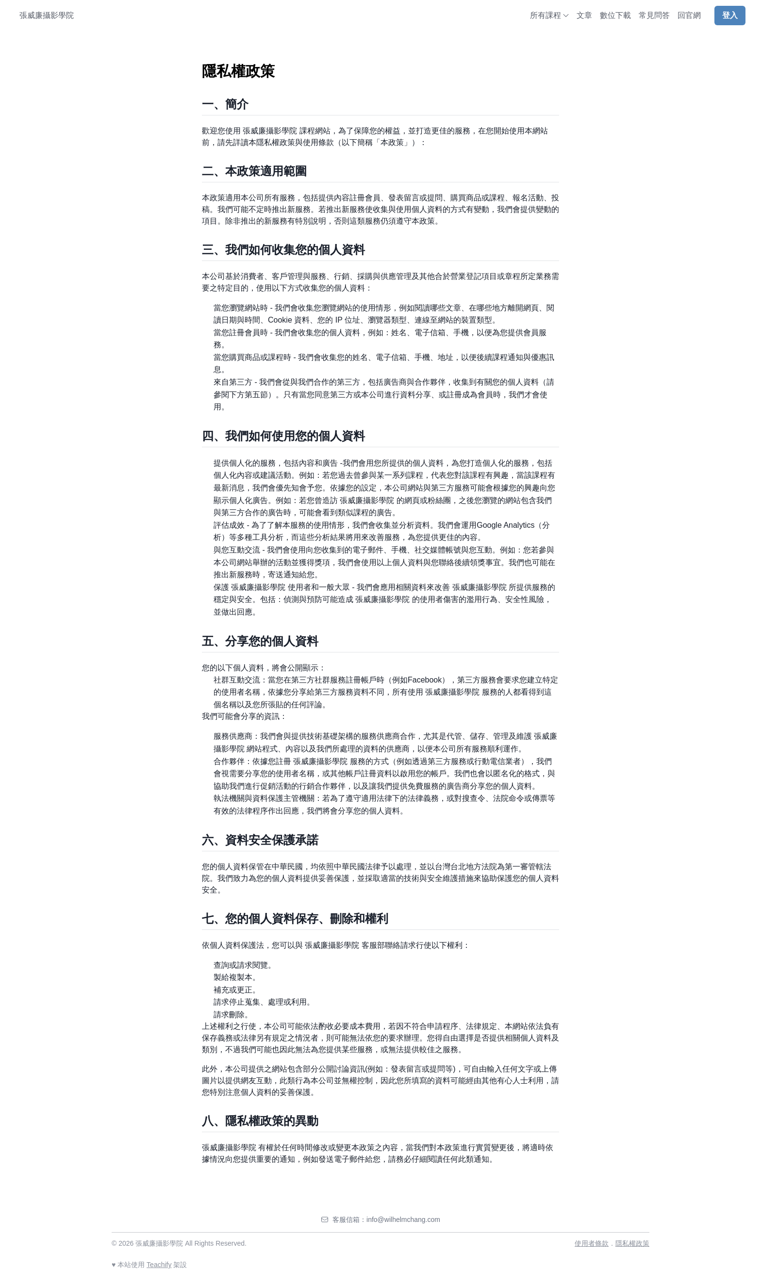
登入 (730, 15)
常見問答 (654, 15)
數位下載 (615, 15)
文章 (584, 15)
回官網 (689, 15)
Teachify (159, 1265)
